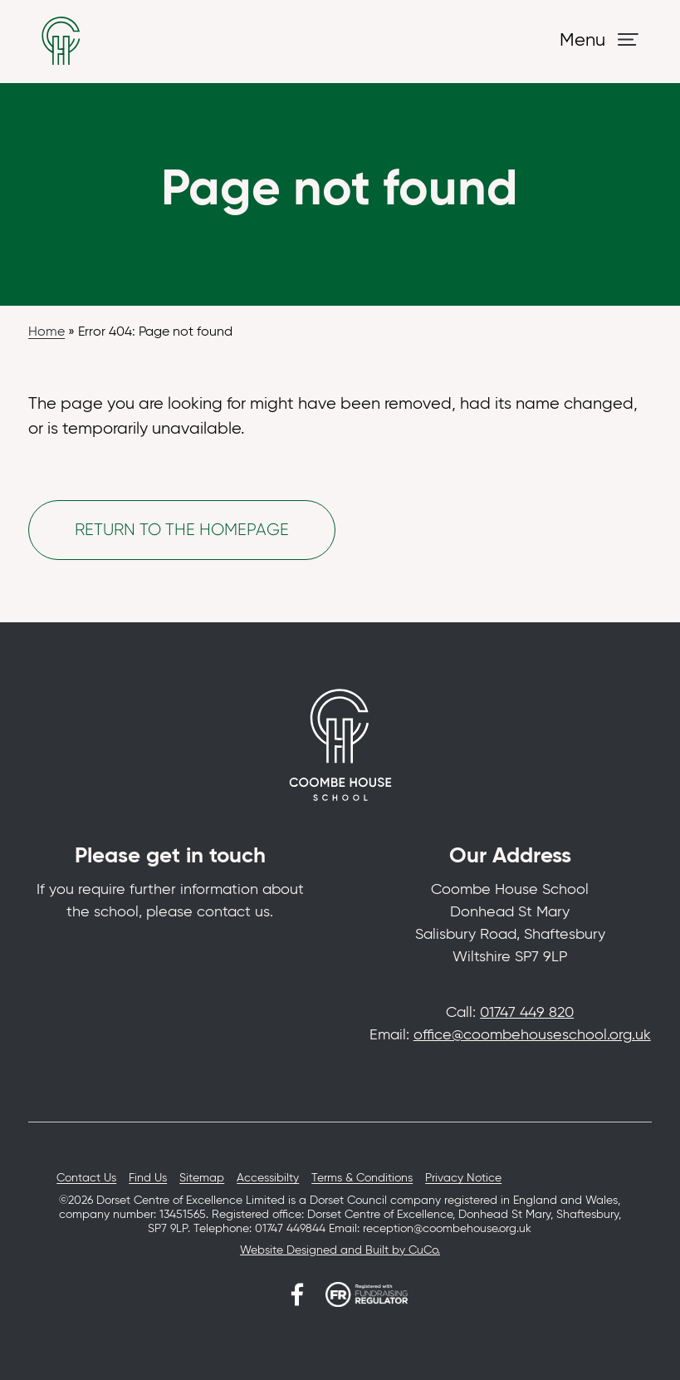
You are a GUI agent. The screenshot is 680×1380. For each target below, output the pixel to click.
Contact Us (86, 1178)
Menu (582, 41)
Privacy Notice (463, 1178)
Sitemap (201, 1178)
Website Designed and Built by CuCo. (340, 1250)
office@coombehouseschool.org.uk (532, 1035)
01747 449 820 (527, 1012)
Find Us (148, 1178)
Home (46, 332)
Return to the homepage (182, 529)
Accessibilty (268, 1178)
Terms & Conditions (362, 1178)
